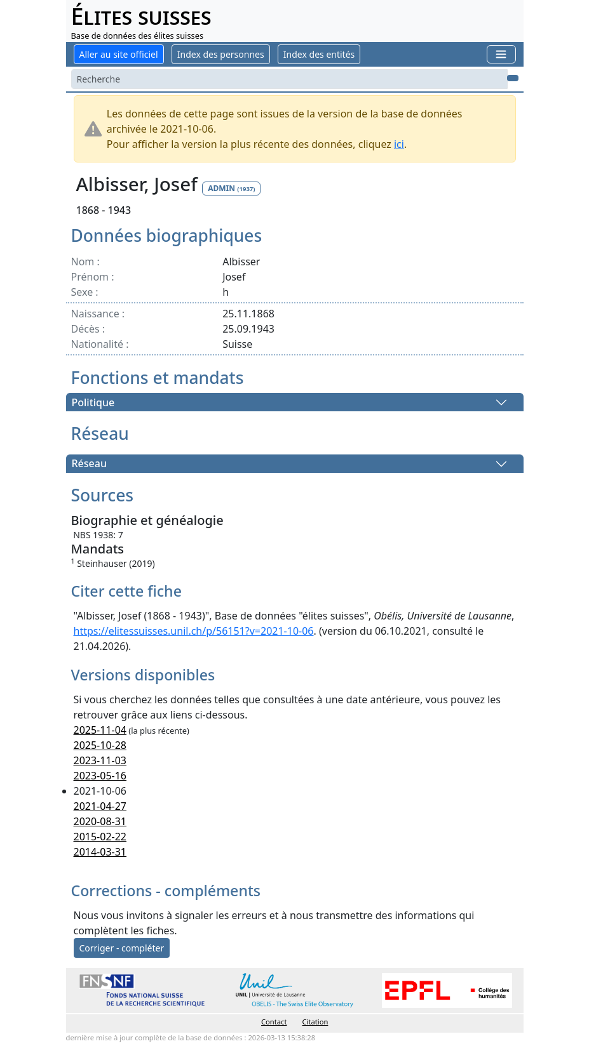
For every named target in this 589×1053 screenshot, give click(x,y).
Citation (315, 1021)
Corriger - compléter (122, 948)
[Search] (289, 79)
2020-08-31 (100, 821)
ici (399, 144)
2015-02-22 (100, 837)
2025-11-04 (100, 730)
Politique (93, 402)
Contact (274, 1021)
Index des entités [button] (319, 54)
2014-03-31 (100, 852)
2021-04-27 (100, 806)
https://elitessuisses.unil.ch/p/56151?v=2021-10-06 (194, 631)
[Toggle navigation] (501, 54)
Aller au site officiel (118, 54)
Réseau (89, 464)
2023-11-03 (100, 760)
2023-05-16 (100, 776)
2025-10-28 (100, 745)
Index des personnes (220, 54)
